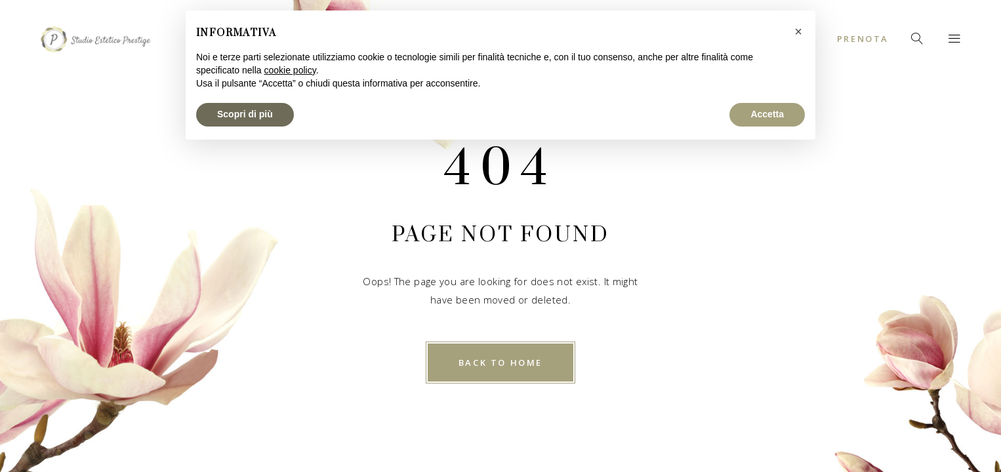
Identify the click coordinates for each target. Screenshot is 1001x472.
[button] (798, 31)
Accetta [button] (767, 114)
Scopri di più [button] (245, 114)
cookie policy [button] (290, 70)
